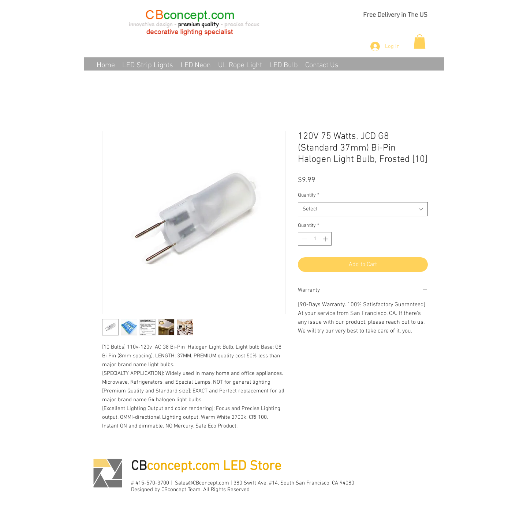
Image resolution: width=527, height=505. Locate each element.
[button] (420, 41)
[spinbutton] (314, 238)
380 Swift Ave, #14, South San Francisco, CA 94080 (293, 483)
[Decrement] (303, 238)
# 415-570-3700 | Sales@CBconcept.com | (182, 483)
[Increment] (325, 238)
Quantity (308, 195)
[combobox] (363, 209)
